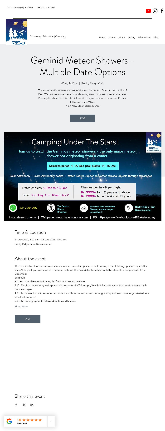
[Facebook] (162, 11)
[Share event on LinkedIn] (32, 405)
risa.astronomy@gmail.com (20, 7)
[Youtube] (148, 11)
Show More (21, 306)
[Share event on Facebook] (16, 405)
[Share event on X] (24, 405)
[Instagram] (155, 11)
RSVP (82, 118)
